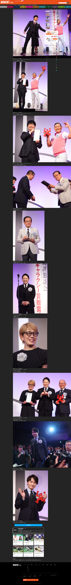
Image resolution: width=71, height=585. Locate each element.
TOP (3, 6)
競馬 (48, 6)
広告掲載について (25, 576)
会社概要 (30, 576)
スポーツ (16, 6)
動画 (55, 6)
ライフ (42, 6)
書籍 (67, 6)
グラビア (29, 6)
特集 (27, 566)
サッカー (28, 568)
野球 (27, 567)
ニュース (10, 6)
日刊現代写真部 (20, 528)
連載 (61, 6)
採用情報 (35, 576)
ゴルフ (28, 569)
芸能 (23, 6)
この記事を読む (28, 525)
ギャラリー (36, 6)
